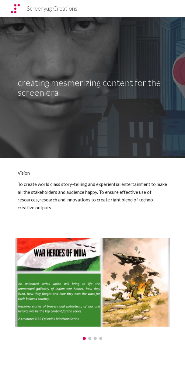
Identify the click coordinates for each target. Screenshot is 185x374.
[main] (92, 87)
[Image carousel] (92, 289)
